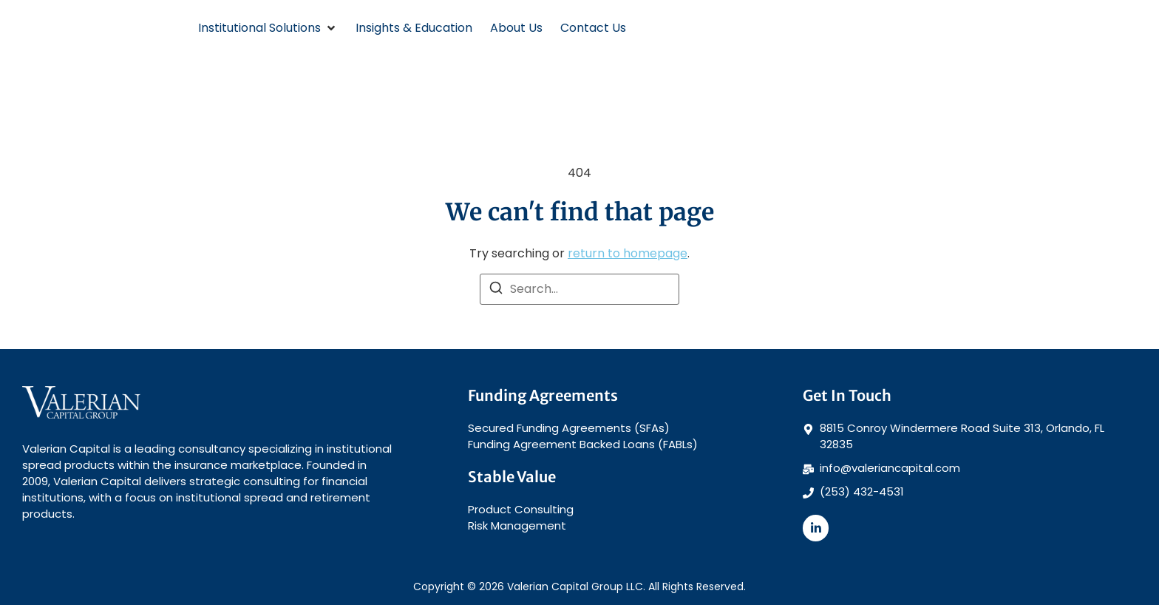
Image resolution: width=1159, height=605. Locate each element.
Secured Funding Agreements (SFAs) (569, 428)
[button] (268, 28)
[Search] (496, 290)
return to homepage (627, 253)
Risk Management (517, 525)
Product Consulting (521, 509)
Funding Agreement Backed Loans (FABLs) (583, 444)
